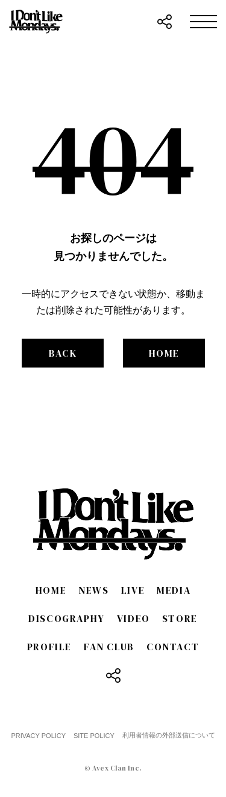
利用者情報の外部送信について (168, 735)
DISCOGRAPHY (66, 618)
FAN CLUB (109, 646)
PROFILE (49, 646)
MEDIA (173, 590)
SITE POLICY (94, 735)
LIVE (133, 590)
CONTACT (172, 646)
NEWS (93, 590)
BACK (63, 353)
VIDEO (133, 618)
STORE (180, 618)
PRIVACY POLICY (38, 735)
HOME (164, 353)
